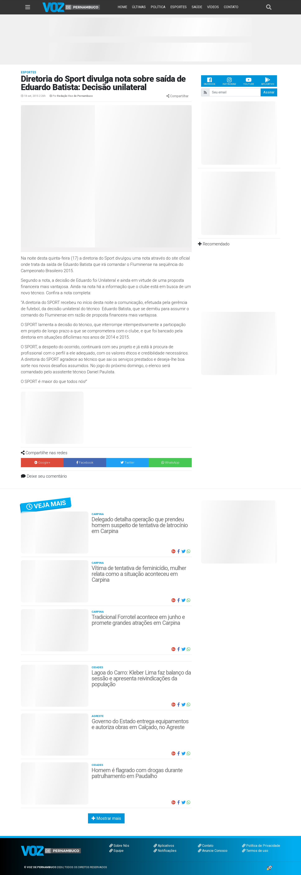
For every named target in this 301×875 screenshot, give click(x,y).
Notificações (165, 851)
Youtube (248, 81)
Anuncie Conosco (212, 851)
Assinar (268, 92)
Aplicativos (164, 846)
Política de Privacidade (261, 846)
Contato (205, 846)
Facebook (209, 81)
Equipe (116, 851)
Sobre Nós (119, 846)
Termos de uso (255, 851)
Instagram (229, 81)
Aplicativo (267, 81)
